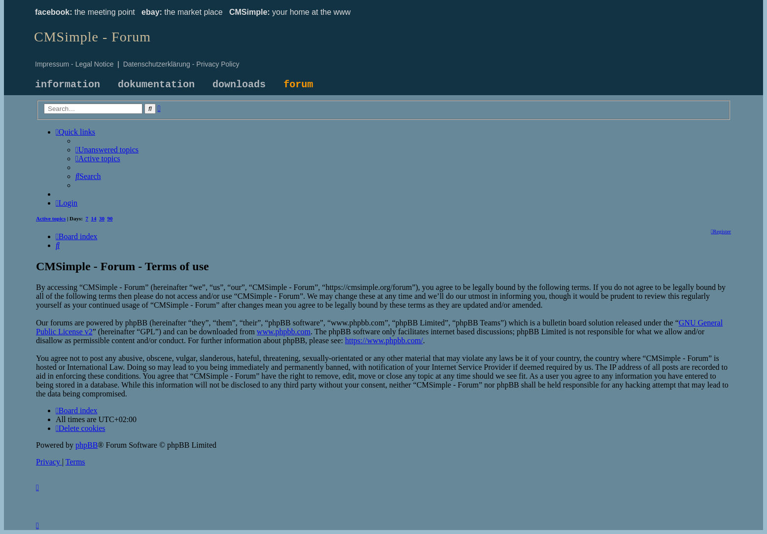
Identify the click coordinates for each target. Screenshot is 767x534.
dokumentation (156, 84)
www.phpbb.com (284, 331)
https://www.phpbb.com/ (384, 340)
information (67, 84)
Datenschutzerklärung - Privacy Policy (181, 64)
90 (110, 218)
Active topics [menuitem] (51, 218)
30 (102, 218)
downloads (239, 84)
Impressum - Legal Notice (74, 64)
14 (94, 218)
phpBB (86, 445)
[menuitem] (107, 149)
